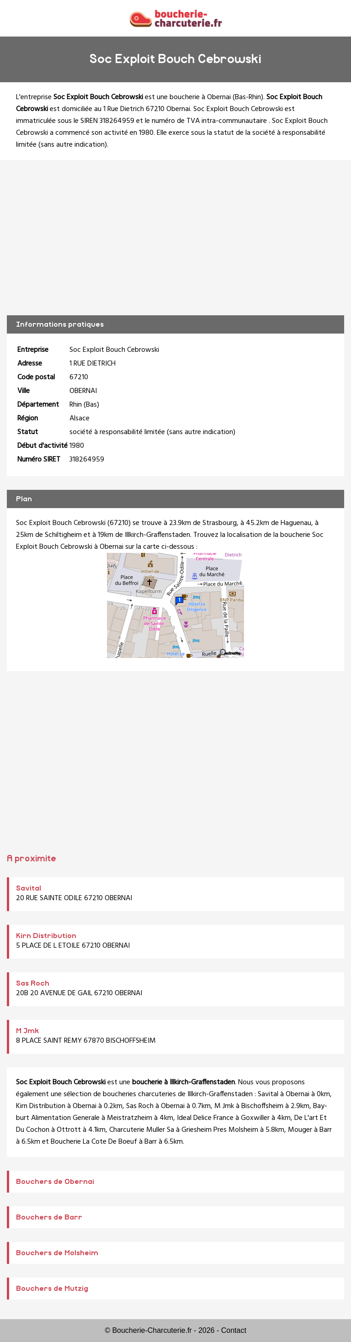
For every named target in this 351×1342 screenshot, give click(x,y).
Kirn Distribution (46, 935)
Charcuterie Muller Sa (141, 1130)
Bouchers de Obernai (55, 1181)
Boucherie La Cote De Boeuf (94, 1142)
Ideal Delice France (205, 1118)
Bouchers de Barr (49, 1217)
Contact (233, 1330)
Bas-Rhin (248, 97)
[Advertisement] (175, 238)
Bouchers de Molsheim (57, 1253)
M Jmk (27, 1030)
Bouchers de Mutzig (52, 1288)
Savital (28, 888)
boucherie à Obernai (200, 97)
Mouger (300, 1130)
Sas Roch (32, 983)
